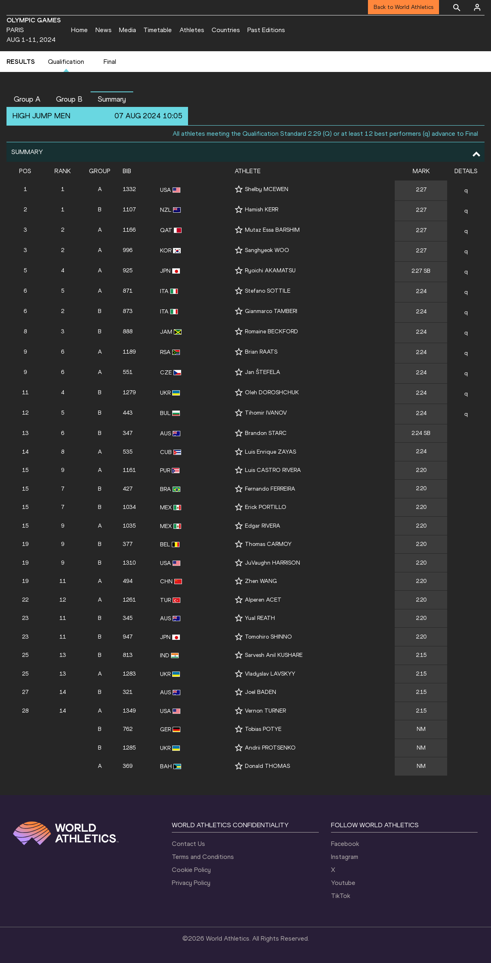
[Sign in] (477, 7)
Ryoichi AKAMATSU (270, 270)
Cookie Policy (191, 870)
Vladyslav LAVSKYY (270, 673)
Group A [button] (27, 99)
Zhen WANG (261, 581)
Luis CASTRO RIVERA (273, 470)
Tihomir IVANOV (266, 412)
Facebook (345, 844)
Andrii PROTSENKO (270, 747)
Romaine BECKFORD (271, 331)
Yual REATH (260, 618)
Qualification (66, 61)
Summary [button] (112, 99)
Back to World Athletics (403, 7)
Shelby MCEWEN (266, 189)
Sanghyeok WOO (267, 250)
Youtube (343, 883)
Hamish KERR (261, 209)
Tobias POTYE (263, 729)
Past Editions (266, 30)
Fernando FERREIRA (270, 488)
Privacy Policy (191, 883)
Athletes (192, 30)
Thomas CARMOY (268, 544)
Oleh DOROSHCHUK (272, 392)
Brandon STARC (266, 433)
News (103, 30)
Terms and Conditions (203, 857)
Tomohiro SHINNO (268, 636)
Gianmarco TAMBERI (271, 311)
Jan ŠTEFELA (262, 372)
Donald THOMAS (267, 766)
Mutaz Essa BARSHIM (272, 229)
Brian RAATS (261, 351)
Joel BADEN (260, 692)
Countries (226, 30)
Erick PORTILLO (265, 507)
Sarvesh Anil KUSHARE (274, 655)
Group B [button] (69, 99)
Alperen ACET (263, 599)
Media (127, 30)
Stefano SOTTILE (267, 290)
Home (79, 30)
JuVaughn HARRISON (272, 562)
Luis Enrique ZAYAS (270, 451)
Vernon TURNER (265, 710)
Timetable (157, 30)
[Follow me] (239, 189)
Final (110, 61)
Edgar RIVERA (262, 525)
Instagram (344, 857)
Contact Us (188, 844)
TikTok (340, 896)
